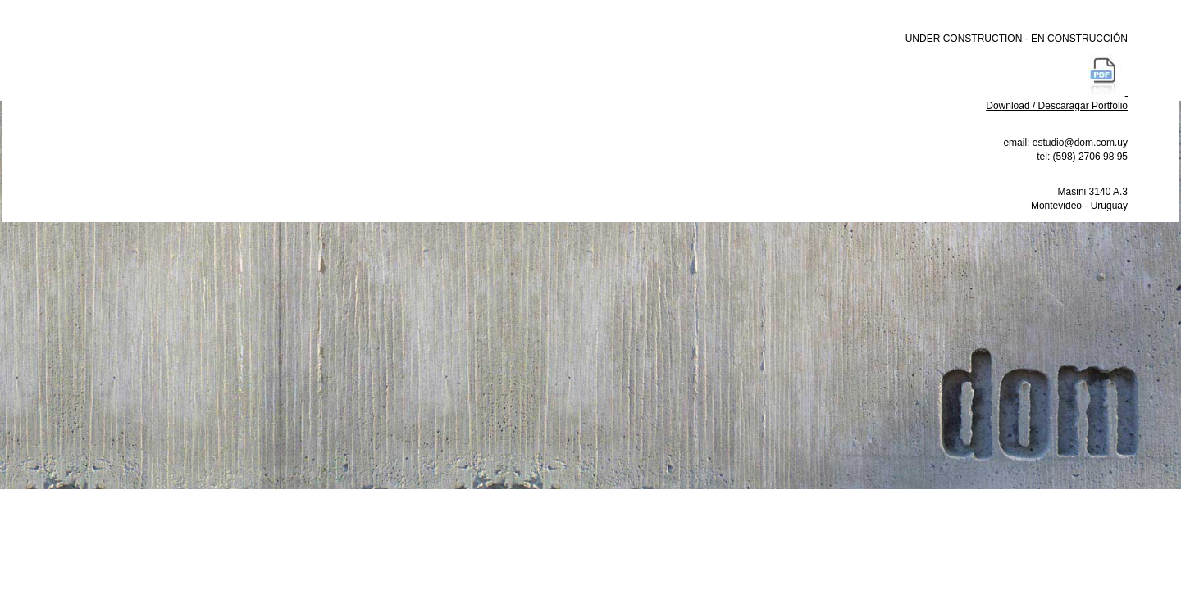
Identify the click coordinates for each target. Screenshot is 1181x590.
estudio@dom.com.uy (1080, 142)
